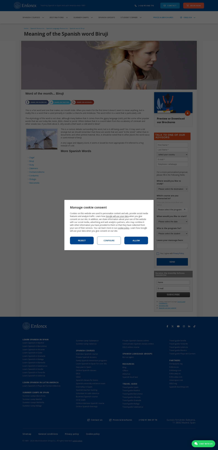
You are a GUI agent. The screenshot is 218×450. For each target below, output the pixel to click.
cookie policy (123, 228)
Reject (82, 240)
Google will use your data (117, 216)
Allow (136, 240)
